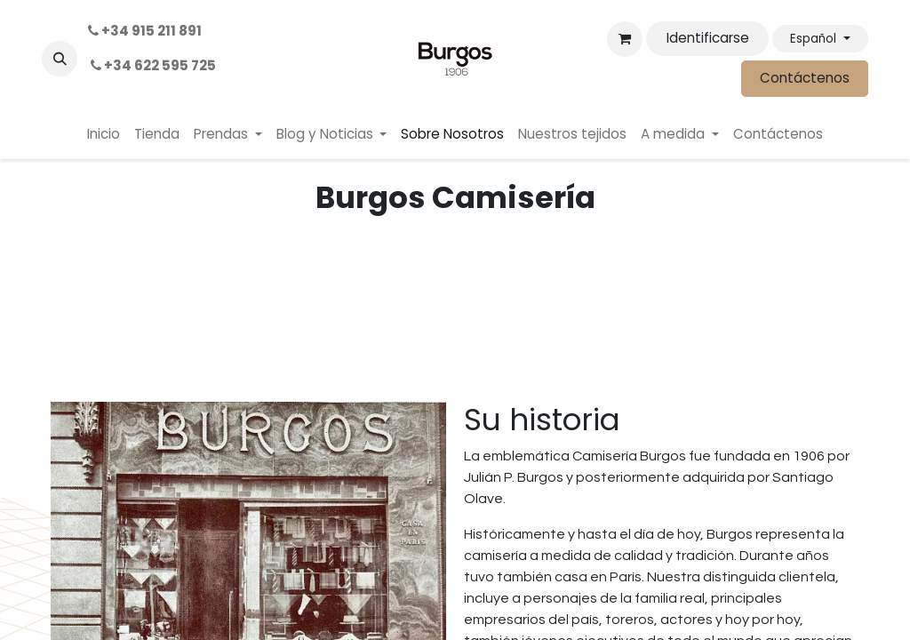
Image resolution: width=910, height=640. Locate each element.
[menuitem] (103, 134)
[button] (59, 58)
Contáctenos (805, 77)
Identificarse (708, 37)
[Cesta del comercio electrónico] (625, 39)
